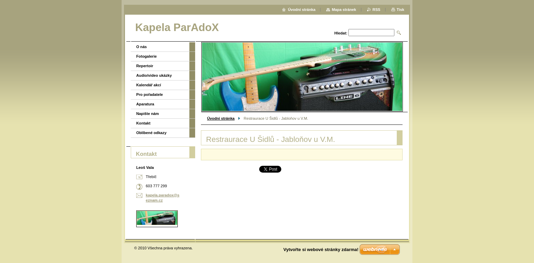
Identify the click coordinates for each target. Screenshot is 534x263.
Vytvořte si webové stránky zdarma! (321, 249)
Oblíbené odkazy (151, 133)
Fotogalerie (146, 56)
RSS (376, 10)
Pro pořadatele (149, 94)
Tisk (400, 10)
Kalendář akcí (148, 85)
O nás (141, 47)
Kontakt (143, 123)
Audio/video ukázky (154, 75)
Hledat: (340, 33)
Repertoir (144, 66)
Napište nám (147, 114)
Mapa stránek (344, 10)
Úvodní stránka (221, 118)
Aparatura (145, 104)
